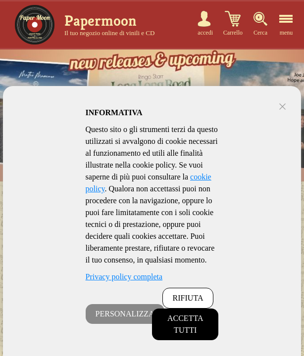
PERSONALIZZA (125, 314)
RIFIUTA (188, 298)
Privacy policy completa (124, 276)
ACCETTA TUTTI (185, 324)
